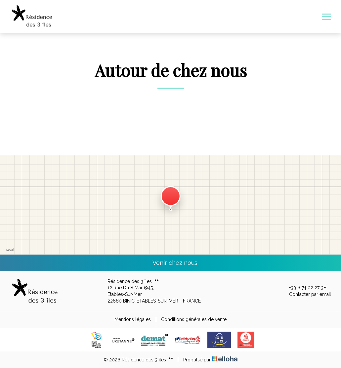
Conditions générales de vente (194, 319)
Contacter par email (306, 295)
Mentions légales (132, 319)
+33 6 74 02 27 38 (303, 288)
